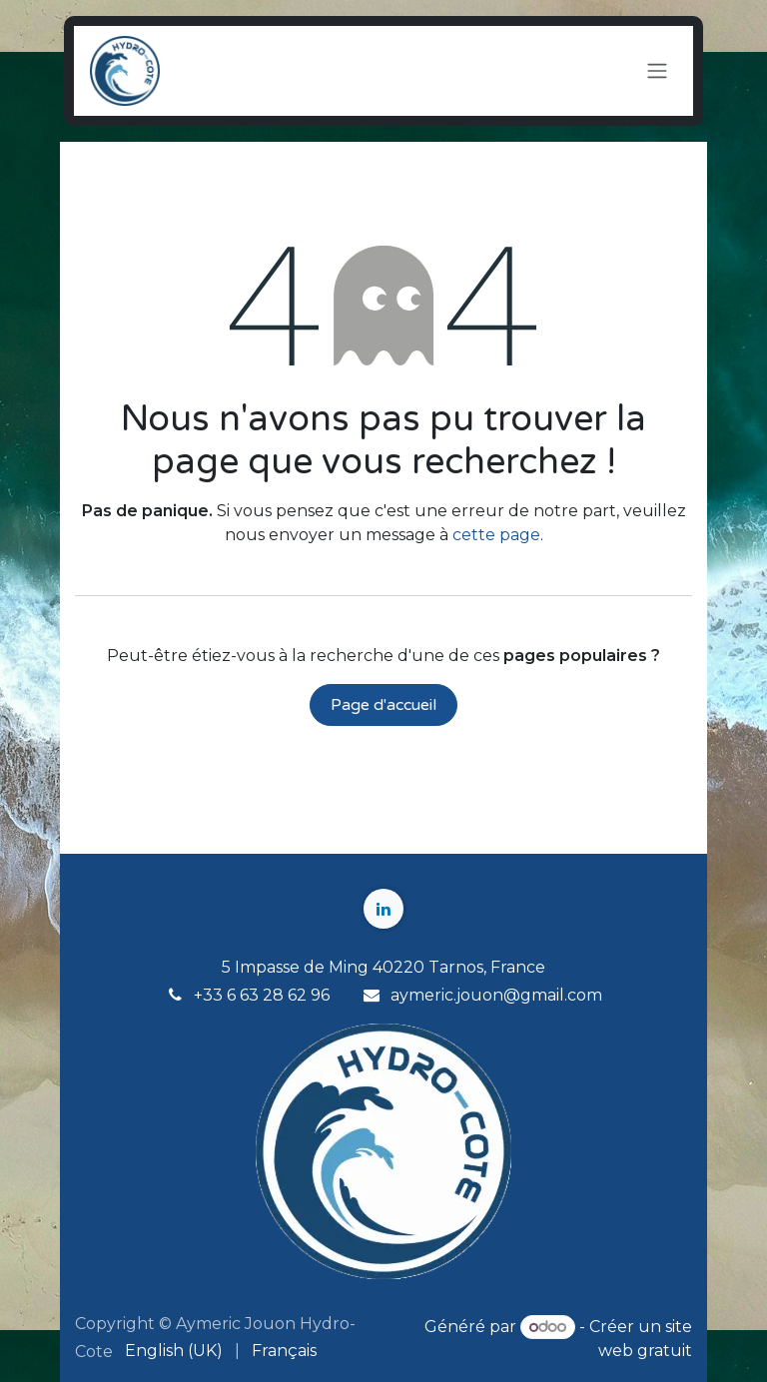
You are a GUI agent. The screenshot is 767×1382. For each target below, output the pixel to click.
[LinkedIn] (383, 909)
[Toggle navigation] (657, 71)
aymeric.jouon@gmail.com (496, 995)
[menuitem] (174, 1351)
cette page (496, 534)
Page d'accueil (383, 705)
